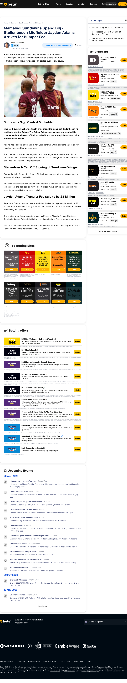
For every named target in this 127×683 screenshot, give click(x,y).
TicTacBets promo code (96, 85)
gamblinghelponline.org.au (90, 671)
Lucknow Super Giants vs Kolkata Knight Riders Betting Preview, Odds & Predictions (43, 539)
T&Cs (121, 70)
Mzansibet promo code (96, 136)
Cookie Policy (78, 661)
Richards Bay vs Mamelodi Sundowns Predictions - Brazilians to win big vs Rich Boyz (43, 563)
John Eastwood (17, 43)
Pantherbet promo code (96, 177)
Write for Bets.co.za (6, 661)
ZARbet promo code (95, 208)
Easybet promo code (95, 102)
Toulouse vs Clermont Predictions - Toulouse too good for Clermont (36, 570)
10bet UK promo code (95, 67)
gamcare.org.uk (55, 671)
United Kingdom (95, 622)
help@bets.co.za (21, 623)
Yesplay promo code (95, 117)
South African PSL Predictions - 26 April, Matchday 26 (31, 555)
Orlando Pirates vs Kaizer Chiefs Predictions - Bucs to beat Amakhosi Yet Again (41, 513)
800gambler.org (69, 671)
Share (78, 45)
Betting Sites (111, 4)
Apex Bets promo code (96, 193)
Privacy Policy (65, 661)
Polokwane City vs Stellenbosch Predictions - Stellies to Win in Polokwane (39, 521)
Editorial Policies (34, 661)
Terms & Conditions (49, 661)
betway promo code (95, 155)
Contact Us (21, 661)
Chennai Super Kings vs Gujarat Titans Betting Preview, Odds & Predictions (40, 505)
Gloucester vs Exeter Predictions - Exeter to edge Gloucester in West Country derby (43, 547)
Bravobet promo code (95, 224)
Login (89, 661)
